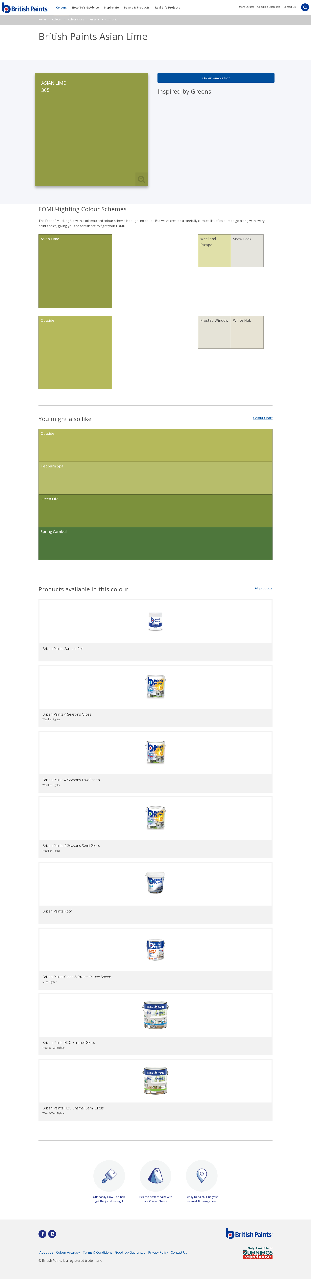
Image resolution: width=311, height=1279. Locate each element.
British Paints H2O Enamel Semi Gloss (73, 1108)
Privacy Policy (158, 1252)
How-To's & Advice (85, 7)
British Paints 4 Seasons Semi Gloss (71, 845)
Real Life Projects (167, 7)
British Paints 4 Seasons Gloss (66, 714)
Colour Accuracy (68, 1252)
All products (264, 588)
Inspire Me (111, 7)
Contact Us (289, 7)
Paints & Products (137, 7)
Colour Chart (263, 418)
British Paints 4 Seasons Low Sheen (71, 779)
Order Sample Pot (216, 78)
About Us (46, 1252)
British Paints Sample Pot (62, 648)
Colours (61, 7)
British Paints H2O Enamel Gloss (68, 1042)
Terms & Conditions (97, 1252)
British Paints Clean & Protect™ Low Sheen (76, 976)
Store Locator (246, 7)
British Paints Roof (57, 911)
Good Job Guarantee (268, 7)
